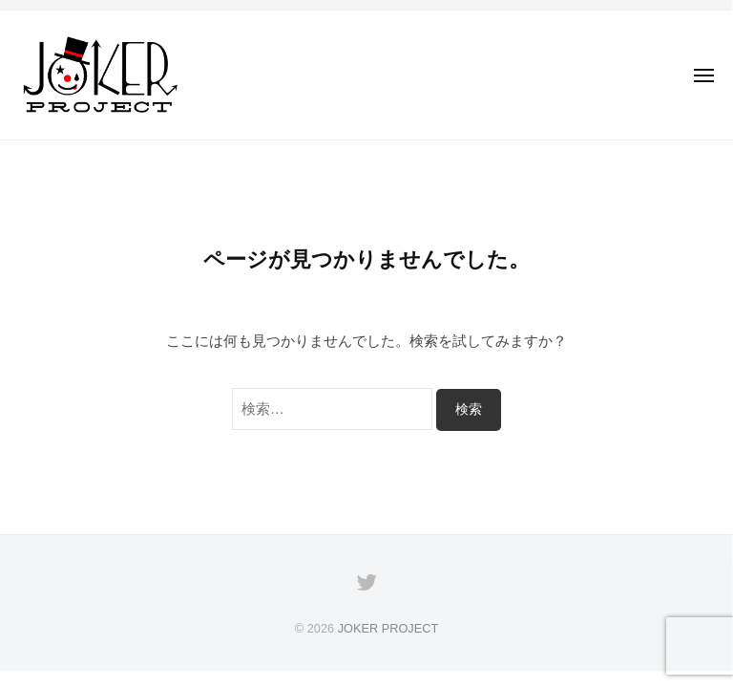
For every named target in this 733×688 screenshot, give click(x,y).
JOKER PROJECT (388, 628)
